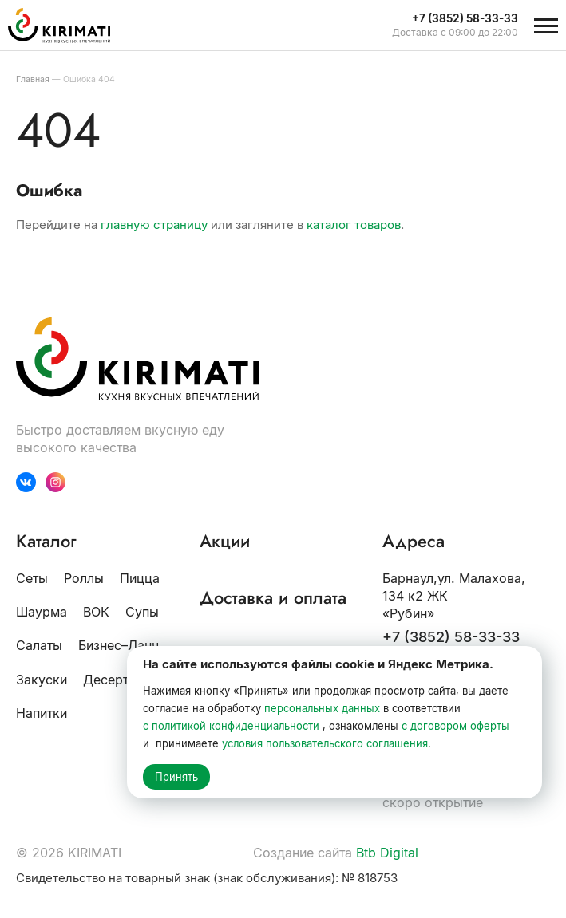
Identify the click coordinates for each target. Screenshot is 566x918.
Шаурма (41, 612)
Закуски (41, 680)
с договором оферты (455, 725)
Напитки (41, 713)
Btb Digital (387, 853)
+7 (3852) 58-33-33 (451, 636)
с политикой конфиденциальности (231, 725)
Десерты (110, 680)
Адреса (413, 541)
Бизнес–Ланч (118, 645)
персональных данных (322, 708)
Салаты (39, 645)
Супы (142, 612)
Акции (225, 541)
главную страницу (154, 224)
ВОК (96, 612)
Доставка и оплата (273, 597)
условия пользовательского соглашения (325, 743)
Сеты (32, 578)
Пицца (140, 578)
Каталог (46, 541)
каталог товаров (354, 224)
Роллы (84, 578)
